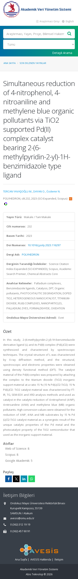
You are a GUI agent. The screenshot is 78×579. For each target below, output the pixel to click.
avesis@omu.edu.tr (22, 518)
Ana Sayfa (10, 63)
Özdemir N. (53, 191)
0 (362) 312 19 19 (20, 524)
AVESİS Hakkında (40, 559)
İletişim (58, 559)
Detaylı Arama (62, 53)
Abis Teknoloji (34, 574)
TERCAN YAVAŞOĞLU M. (17, 191)
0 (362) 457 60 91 (20, 531)
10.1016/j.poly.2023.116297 (44, 245)
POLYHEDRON (30, 254)
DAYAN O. (39, 191)
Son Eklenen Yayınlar (33, 63)
